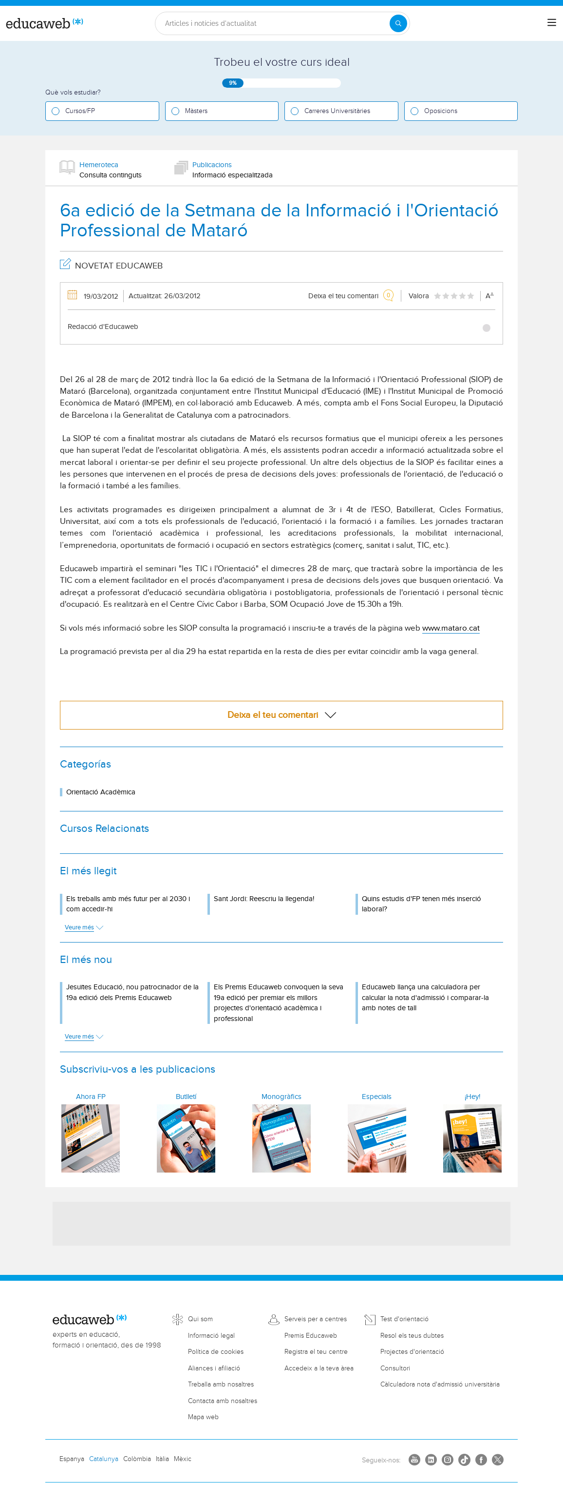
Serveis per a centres (315, 1319)
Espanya (71, 1459)
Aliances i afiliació (214, 1368)
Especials (377, 1097)
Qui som (200, 1319)
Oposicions (440, 111)
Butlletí (186, 1097)
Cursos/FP (80, 111)
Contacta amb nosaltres (222, 1401)
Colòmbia (137, 1459)
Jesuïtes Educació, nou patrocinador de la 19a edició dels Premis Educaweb (132, 992)
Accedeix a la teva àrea (319, 1368)
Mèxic (182, 1459)
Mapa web (203, 1417)
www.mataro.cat (451, 628)
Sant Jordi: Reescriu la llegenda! (264, 899)
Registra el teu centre (316, 1352)
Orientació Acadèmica (100, 792)
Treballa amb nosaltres (221, 1384)
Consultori (395, 1368)
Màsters (196, 111)
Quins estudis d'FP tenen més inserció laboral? (421, 904)
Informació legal (211, 1336)
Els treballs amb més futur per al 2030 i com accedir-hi (128, 904)
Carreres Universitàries (337, 111)
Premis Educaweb (310, 1336)
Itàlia (162, 1459)
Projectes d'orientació (412, 1352)
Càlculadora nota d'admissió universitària (440, 1384)
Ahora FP (91, 1097)
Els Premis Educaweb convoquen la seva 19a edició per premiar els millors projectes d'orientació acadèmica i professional (278, 1002)
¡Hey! (472, 1097)
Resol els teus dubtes (412, 1336)
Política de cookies (216, 1352)
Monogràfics (281, 1097)
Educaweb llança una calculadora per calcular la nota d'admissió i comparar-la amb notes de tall (425, 997)
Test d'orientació (404, 1319)
